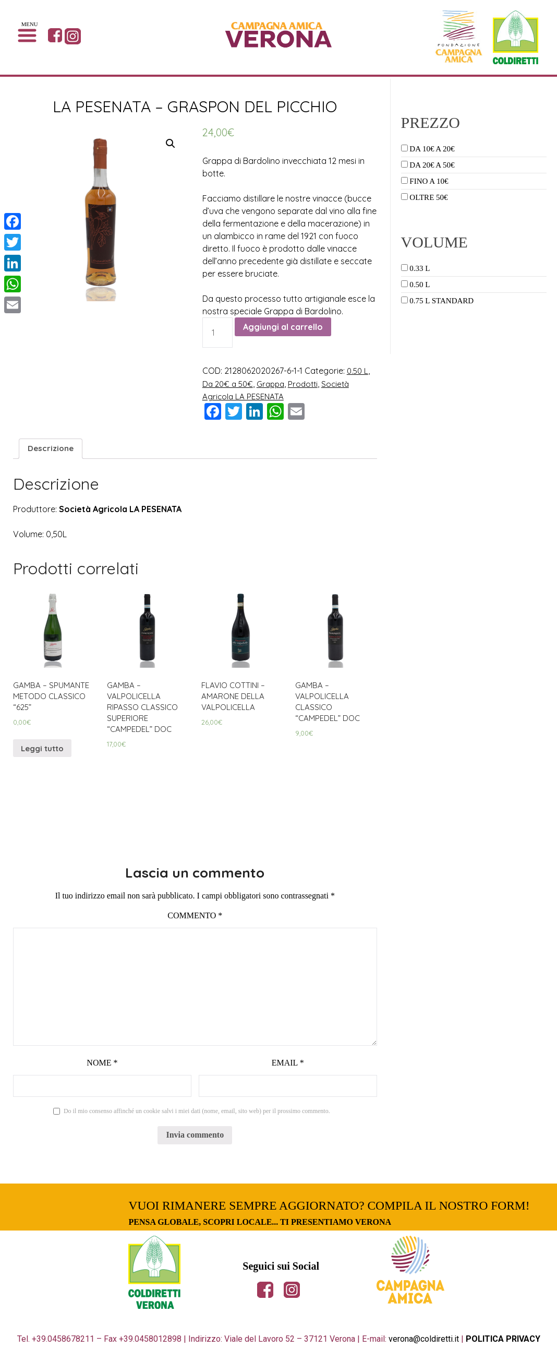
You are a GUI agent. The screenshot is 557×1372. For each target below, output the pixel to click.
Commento (194, 923)
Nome (102, 1071)
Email (288, 1071)
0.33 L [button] (419, 268)
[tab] (52, 448)
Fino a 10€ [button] (428, 181)
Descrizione (52, 448)
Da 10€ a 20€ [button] (431, 149)
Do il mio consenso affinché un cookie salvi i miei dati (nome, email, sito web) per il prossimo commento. (197, 1119)
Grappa (274, 383)
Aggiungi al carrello (283, 327)
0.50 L (358, 370)
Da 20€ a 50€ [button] (431, 165)
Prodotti (308, 383)
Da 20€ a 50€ (229, 383)
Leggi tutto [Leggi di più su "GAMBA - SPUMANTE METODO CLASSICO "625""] (44, 754)
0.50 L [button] (419, 284)
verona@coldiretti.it (424, 1347)
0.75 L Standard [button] (441, 301)
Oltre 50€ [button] (428, 197)
